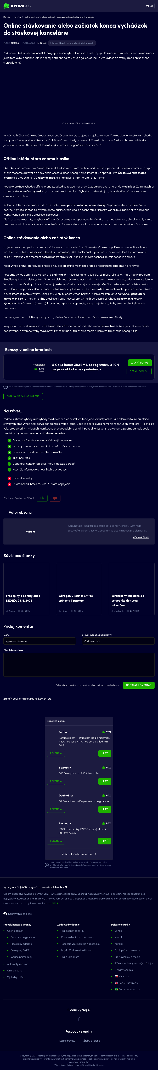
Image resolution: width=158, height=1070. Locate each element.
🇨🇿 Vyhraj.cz (122, 976)
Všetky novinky (87, 43)
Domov (6, 17)
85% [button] (41, 369)
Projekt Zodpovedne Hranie (76, 950)
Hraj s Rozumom (70, 956)
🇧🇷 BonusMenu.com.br (127, 989)
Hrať (105, 753)
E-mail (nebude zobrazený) (97, 634)
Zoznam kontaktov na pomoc (77, 937)
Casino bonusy (15, 930)
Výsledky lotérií (15, 977)
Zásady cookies (124, 969)
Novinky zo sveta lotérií (69, 43)
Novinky (17, 17)
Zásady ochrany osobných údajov (134, 963)
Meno (6, 634)
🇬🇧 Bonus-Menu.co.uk (127, 982)
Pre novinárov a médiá (127, 956)
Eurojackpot (36, 252)
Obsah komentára (13, 650)
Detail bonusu (139, 371)
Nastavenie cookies (20, 913)
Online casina (14, 970)
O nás (118, 930)
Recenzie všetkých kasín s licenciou (80, 943)
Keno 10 (49, 252)
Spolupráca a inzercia (127, 950)
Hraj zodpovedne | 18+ (73, 930)
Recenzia (56, 753)
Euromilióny (63, 252)
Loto (24, 252)
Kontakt (119, 937)
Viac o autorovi (141, 537)
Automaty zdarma (17, 964)
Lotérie (55, 43)
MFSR (55, 903)
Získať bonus (139, 362)
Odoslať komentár (138, 685)
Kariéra (119, 943)
